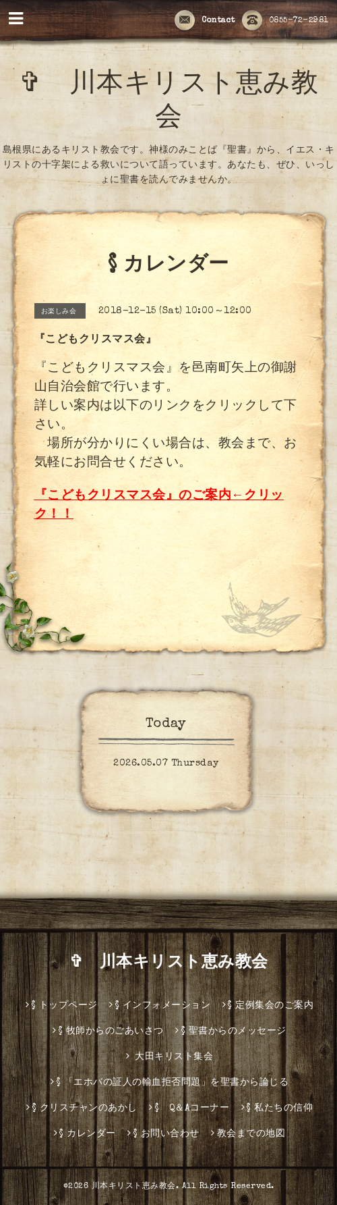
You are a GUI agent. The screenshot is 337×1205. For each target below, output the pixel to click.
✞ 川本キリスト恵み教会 (177, 963)
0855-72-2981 (285, 21)
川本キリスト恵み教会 (134, 1187)
